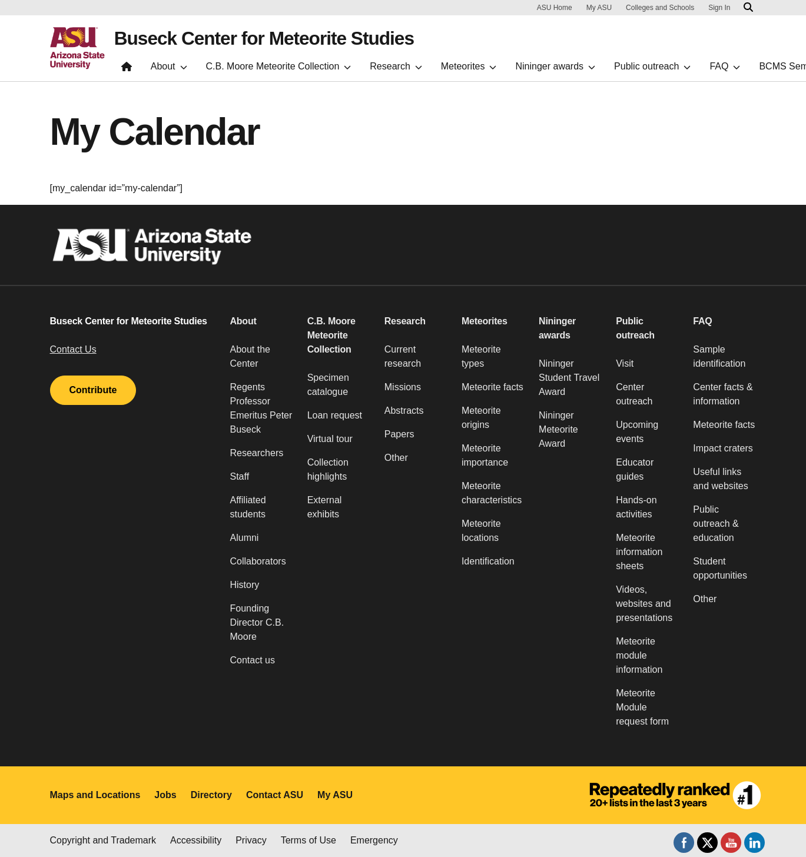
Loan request (334, 415)
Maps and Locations (95, 795)
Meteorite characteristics (492, 493)
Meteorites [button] (485, 321)
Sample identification (719, 356)
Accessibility (195, 840)
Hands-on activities (636, 507)
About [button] (243, 321)
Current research (402, 356)
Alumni (244, 538)
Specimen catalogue (328, 385)
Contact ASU (274, 795)
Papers (399, 434)
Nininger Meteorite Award (558, 429)
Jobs (165, 795)
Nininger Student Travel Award (569, 377)
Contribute (93, 390)
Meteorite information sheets (639, 552)
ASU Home (554, 8)
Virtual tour (330, 439)
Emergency (374, 840)
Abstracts (404, 411)
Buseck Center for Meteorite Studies (266, 38)
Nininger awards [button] (557, 328)
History (245, 585)
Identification (488, 561)
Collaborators (258, 561)
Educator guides (635, 469)
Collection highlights (328, 469)
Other (396, 458)
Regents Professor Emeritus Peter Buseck (261, 408)
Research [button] (405, 321)
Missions (402, 387)
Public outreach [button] (635, 328)
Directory (211, 795)
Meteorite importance (485, 455)
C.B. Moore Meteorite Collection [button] (331, 335)
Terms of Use (308, 840)
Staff (240, 476)
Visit (624, 363)
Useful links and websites (720, 479)
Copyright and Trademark (103, 840)
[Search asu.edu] (748, 7)
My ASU (599, 8)
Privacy (251, 840)
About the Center (250, 356)
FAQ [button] (702, 321)
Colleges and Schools (660, 8)
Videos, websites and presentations (644, 603)
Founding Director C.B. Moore (257, 622)
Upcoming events (637, 432)
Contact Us (73, 349)
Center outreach (634, 394)
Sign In (719, 7)
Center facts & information (722, 394)
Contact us (252, 660)
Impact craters (722, 448)
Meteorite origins (481, 418)
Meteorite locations (481, 531)
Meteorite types (481, 356)
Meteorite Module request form (642, 707)
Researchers (257, 453)
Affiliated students (248, 507)
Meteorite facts (492, 387)
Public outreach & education (715, 523)
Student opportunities (720, 568)
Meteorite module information (639, 655)
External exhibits (324, 507)
